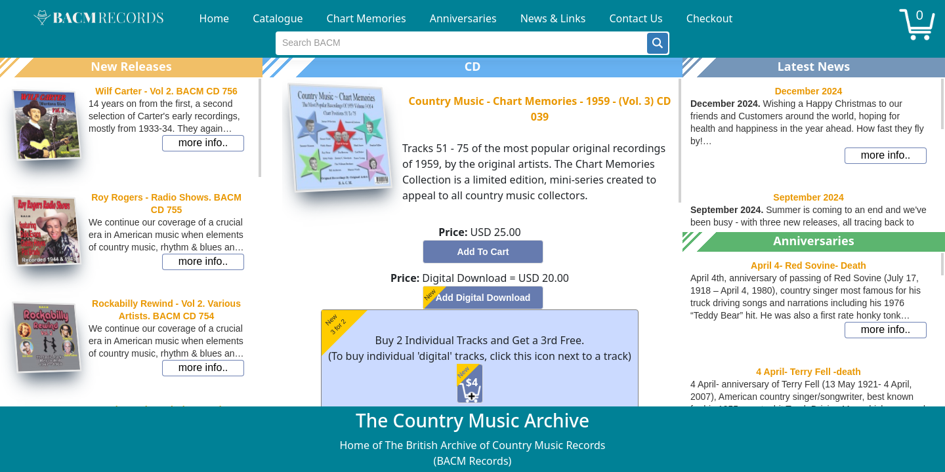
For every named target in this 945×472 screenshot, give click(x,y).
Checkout (709, 18)
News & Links (553, 18)
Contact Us (635, 18)
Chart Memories (366, 18)
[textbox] (461, 43)
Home (215, 18)
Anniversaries (463, 18)
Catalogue (278, 18)
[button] (657, 43)
